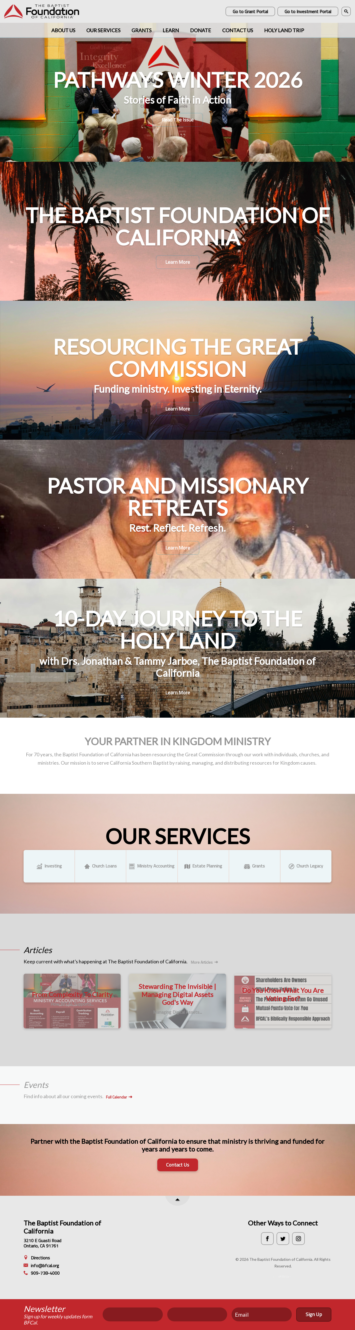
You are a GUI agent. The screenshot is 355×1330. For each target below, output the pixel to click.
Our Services (103, 30)
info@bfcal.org (41, 1265)
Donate (200, 30)
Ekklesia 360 (283, 1276)
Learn (171, 30)
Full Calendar (119, 1097)
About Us (63, 30)
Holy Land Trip (284, 30)
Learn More (177, 262)
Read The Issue (178, 119)
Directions (37, 1257)
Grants (141, 30)
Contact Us (237, 30)
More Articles (204, 962)
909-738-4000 (42, 1273)
